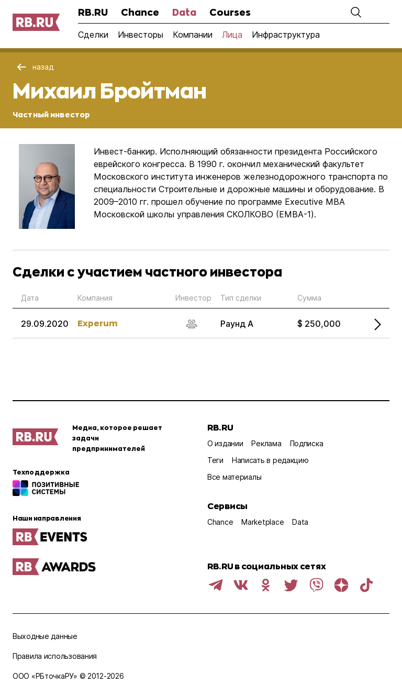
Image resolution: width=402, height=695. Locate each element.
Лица (232, 34)
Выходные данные (45, 636)
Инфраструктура (286, 34)
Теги (215, 460)
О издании (225, 443)
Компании (193, 34)
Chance (140, 12)
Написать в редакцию (270, 460)
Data (184, 12)
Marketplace (262, 521)
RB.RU (93, 12)
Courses (230, 12)
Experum (97, 322)
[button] (356, 12)
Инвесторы (140, 34)
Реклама (266, 443)
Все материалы (234, 476)
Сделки (93, 34)
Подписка (306, 443)
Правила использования (55, 656)
